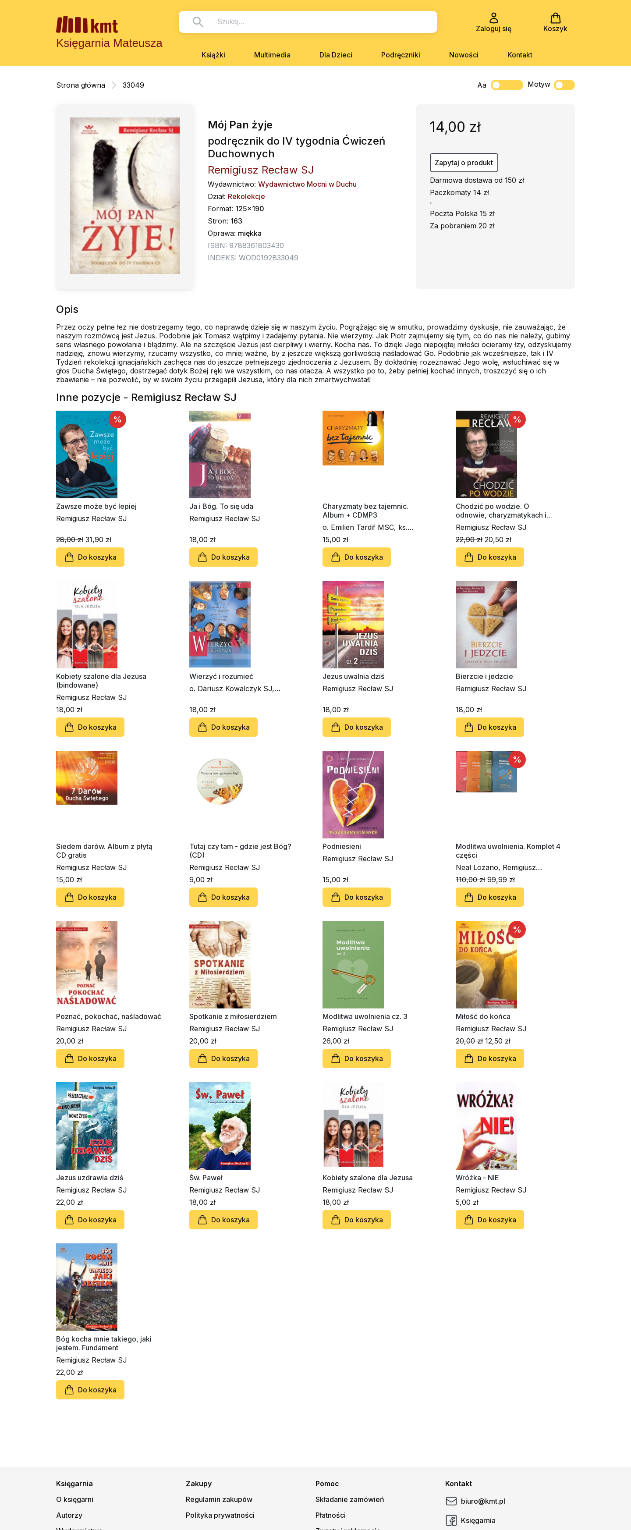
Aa (481, 85)
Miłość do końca (483, 1016)
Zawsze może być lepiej (96, 506)
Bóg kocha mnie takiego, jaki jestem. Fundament (104, 1343)
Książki (213, 54)
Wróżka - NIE (477, 1177)
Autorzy (69, 1515)
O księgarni (74, 1499)
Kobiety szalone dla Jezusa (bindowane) (101, 680)
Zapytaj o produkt (464, 162)
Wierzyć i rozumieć (221, 676)
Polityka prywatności (220, 1515)
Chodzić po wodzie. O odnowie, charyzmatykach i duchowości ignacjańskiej (501, 510)
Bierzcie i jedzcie (484, 676)
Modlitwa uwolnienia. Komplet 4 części (508, 850)
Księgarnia (470, 1520)
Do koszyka (90, 557)
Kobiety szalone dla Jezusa (368, 1177)
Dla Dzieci (335, 54)
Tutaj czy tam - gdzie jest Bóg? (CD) (240, 850)
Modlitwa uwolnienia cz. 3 (365, 1016)
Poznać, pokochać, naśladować (108, 1016)
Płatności (331, 1515)
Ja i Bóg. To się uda (221, 506)
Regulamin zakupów (219, 1499)
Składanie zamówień (350, 1499)
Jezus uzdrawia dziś (90, 1177)
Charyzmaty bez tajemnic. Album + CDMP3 (365, 510)
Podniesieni (342, 846)
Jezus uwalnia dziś (354, 676)
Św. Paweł (206, 1177)
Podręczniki (400, 54)
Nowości (464, 54)
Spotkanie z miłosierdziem (233, 1016)
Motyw (551, 85)
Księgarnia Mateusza (109, 43)
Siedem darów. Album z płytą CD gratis (104, 850)
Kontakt (519, 54)
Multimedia (272, 54)
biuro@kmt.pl (475, 1501)
